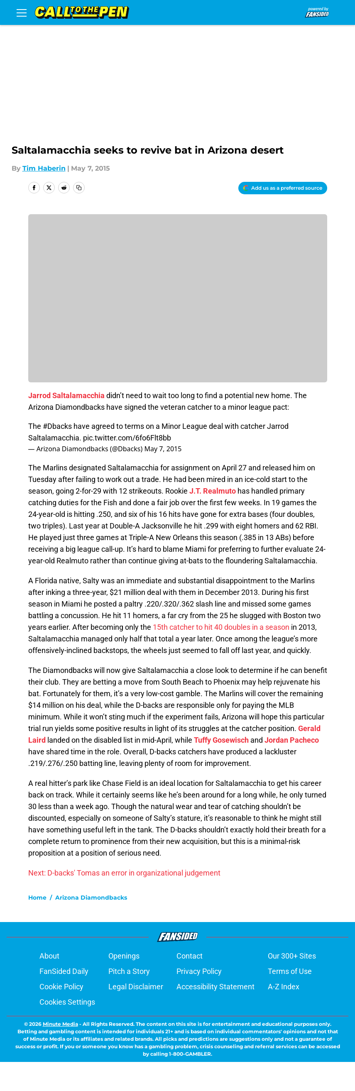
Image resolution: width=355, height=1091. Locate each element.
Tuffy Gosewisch (221, 740)
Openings (124, 985)
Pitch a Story (129, 1000)
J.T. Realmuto (212, 491)
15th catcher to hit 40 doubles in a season (221, 627)
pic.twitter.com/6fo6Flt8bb (127, 437)
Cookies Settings (67, 1031)
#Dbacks (57, 426)
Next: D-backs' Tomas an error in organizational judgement (124, 872)
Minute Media (60, 1053)
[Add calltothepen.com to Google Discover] (282, 188)
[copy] (79, 187)
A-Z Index (283, 1015)
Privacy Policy (199, 1000)
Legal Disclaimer (135, 1015)
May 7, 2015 (162, 448)
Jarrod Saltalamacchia (66, 395)
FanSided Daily (63, 1000)
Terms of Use (290, 1000)
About (49, 985)
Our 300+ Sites (292, 985)
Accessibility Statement (215, 1015)
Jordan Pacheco (291, 740)
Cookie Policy (61, 1015)
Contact (189, 985)
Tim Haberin (44, 168)
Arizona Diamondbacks (91, 926)
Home (37, 926)
